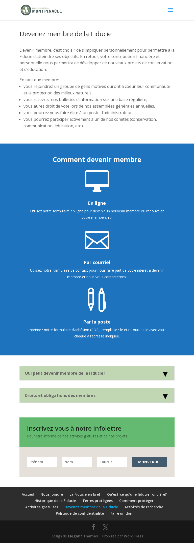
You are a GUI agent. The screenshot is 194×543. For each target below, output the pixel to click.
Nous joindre (51, 494)
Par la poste (97, 322)
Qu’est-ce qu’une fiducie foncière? (137, 494)
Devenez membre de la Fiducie (91, 507)
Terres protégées (97, 500)
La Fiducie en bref (85, 494)
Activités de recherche (144, 507)
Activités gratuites (41, 507)
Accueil (28, 494)
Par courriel (97, 262)
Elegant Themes (83, 536)
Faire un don (121, 513)
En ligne (97, 203)
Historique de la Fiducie (55, 500)
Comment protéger (136, 500)
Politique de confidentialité (80, 513)
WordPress (133, 536)
